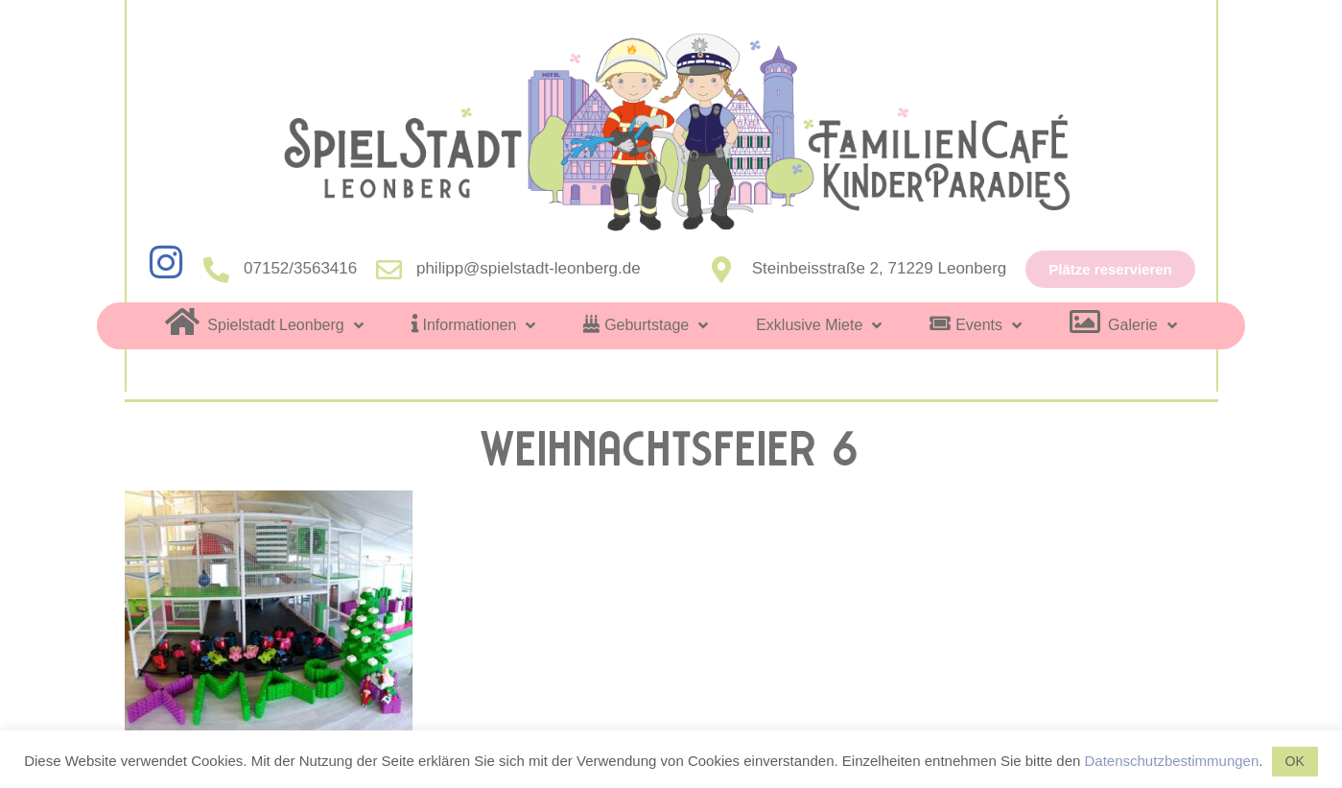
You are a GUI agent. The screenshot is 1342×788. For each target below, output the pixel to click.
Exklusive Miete (819, 325)
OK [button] (1295, 761)
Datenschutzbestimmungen (1172, 760)
